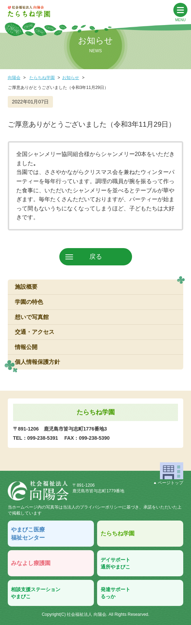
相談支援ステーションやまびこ (35, 593)
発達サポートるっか (115, 593)
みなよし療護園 (30, 563)
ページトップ (168, 482)
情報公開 (26, 347)
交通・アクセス (34, 332)
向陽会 (14, 77)
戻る (95, 256)
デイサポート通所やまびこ (115, 563)
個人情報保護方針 (37, 362)
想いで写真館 (32, 317)
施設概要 (26, 287)
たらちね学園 (42, 77)
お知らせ (70, 77)
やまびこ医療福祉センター (28, 533)
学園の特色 (29, 302)
